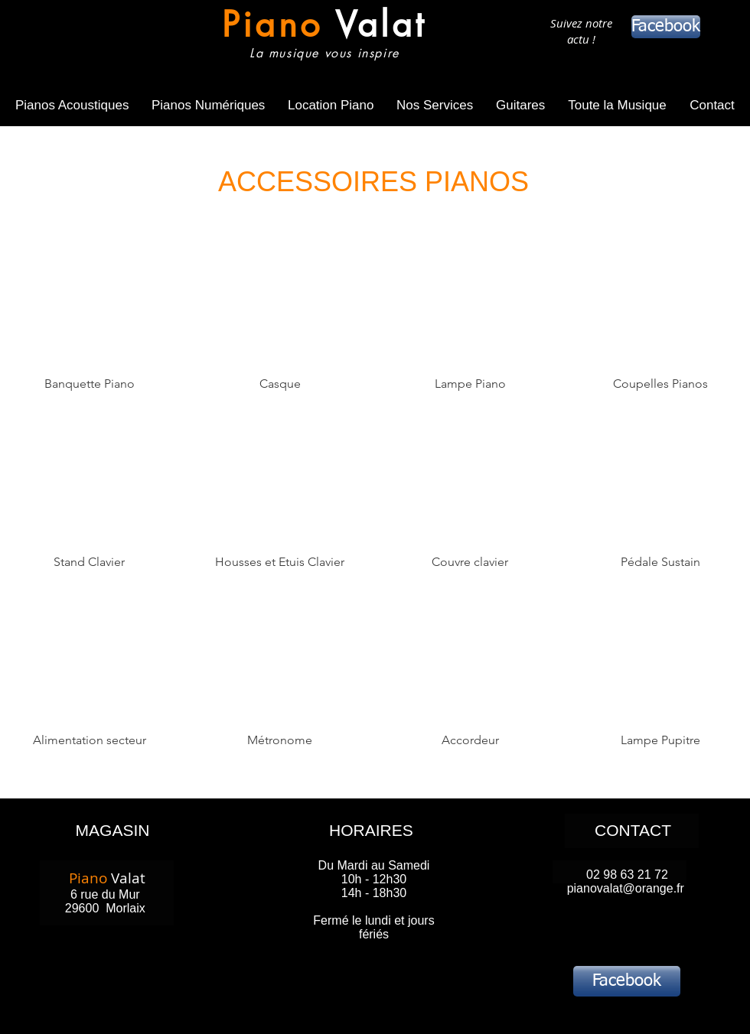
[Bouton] (320, 36)
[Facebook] (665, 26)
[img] (470, 328)
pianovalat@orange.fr (625, 888)
